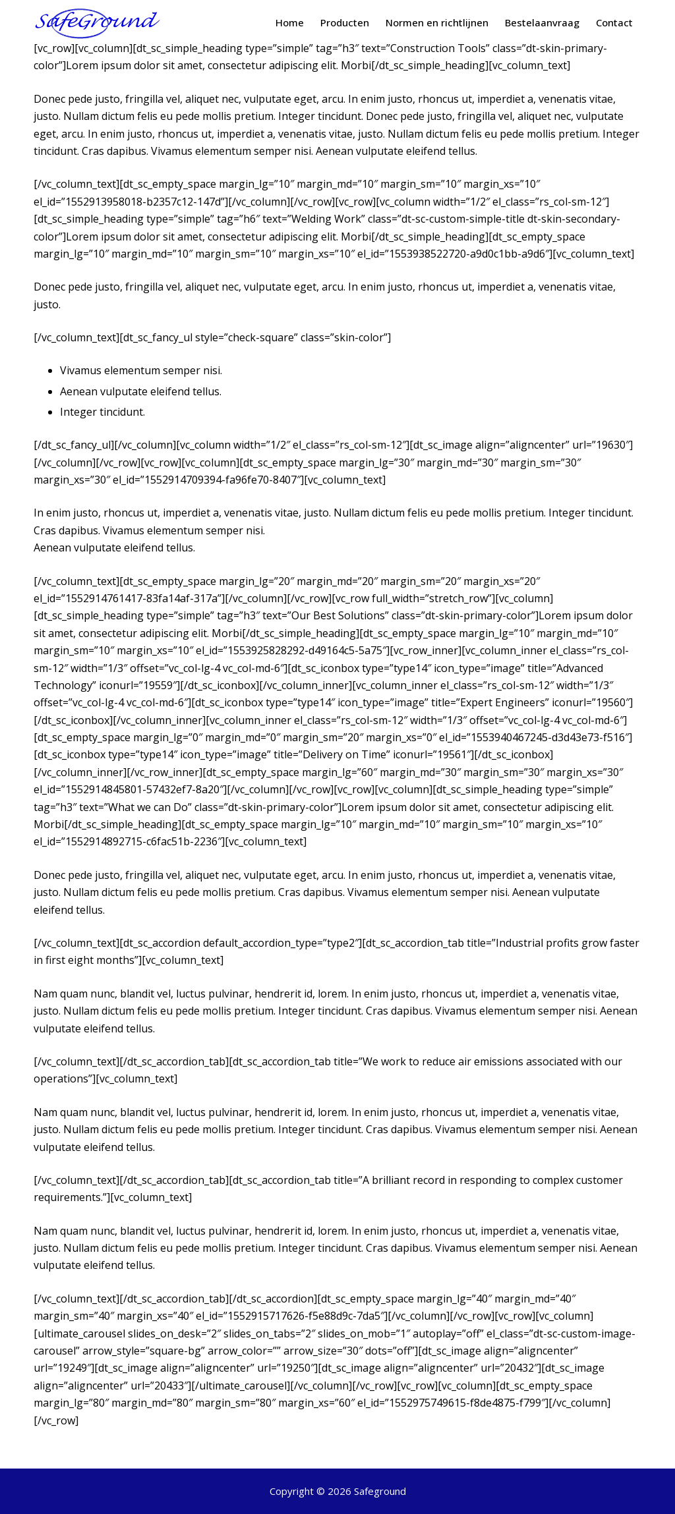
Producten (344, 22)
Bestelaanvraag (542, 22)
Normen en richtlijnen (437, 22)
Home (290, 22)
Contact (614, 22)
